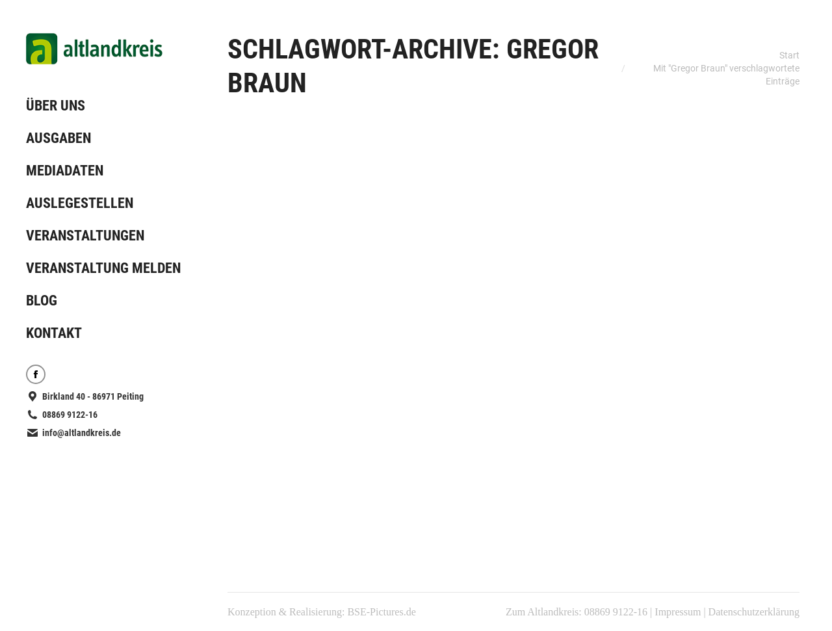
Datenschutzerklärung (754, 611)
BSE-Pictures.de (381, 611)
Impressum (678, 611)
